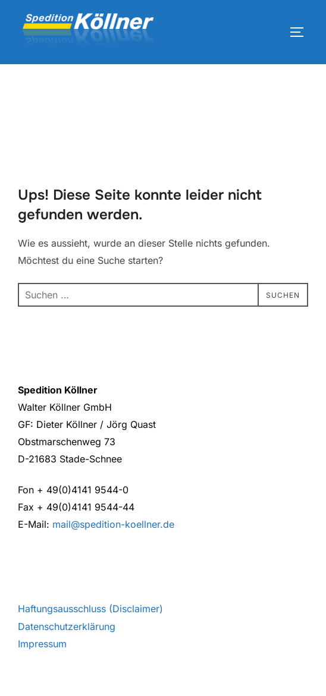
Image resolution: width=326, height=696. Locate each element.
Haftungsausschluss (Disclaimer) (90, 609)
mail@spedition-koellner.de (113, 524)
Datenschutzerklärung (66, 626)
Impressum (42, 644)
